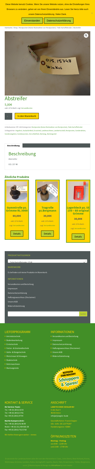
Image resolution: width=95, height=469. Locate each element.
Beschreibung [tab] (13, 145)
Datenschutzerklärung (17, 293)
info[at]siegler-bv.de (59, 416)
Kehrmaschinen (13, 364)
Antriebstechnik (13, 336)
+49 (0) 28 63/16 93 (16, 410)
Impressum (12, 288)
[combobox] (47, 261)
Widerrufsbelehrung (16, 306)
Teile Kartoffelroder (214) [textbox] (46, 262)
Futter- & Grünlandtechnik (17, 348)
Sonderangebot (10, 134)
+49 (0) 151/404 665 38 (19, 426)
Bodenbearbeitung (14, 340)
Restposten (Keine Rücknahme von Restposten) (37, 28)
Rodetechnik (11, 360)
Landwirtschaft (59, 130)
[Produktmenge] (8, 116)
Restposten (70, 130)
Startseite (8, 28)
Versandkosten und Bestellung (21, 284)
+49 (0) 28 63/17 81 (16, 413)
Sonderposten (22, 134)
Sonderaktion (80, 130)
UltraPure (55, 465)
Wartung (43, 134)
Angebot (18, 130)
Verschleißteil (34, 134)
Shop (16, 28)
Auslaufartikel (28, 130)
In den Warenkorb (26, 115)
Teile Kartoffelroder (64, 28)
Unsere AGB (13, 301)
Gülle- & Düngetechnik (15, 352)
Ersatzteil (37, 130)
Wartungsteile (12, 368)
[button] (86, 35)
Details (17, 233)
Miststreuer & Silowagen (16, 356)
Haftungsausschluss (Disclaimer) (21, 297)
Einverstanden (32, 20)
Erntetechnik (12, 344)
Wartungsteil (51, 134)
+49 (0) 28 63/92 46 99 (17, 423)
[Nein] (92, 13)
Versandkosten (26, 108)
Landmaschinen (47, 130)
